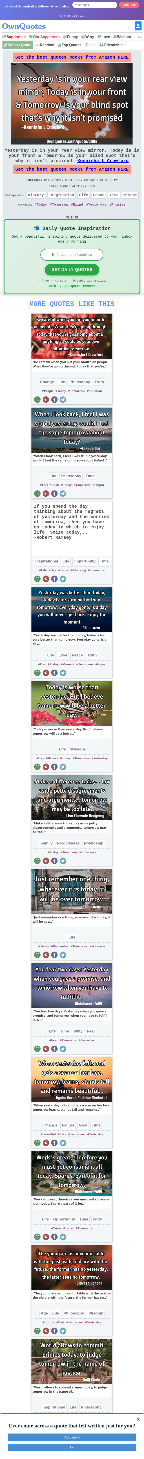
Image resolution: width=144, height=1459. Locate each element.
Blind (78, 215)
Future (49, 1338)
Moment (68, 680)
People (48, 406)
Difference (88, 868)
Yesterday (97, 215)
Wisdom (124, 37)
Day (53, 586)
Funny (72, 37)
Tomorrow (60, 215)
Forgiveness (68, 859)
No (72, 1447)
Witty (89, 37)
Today (42, 215)
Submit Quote (19, 45)
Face (63, 1150)
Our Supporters (46, 37)
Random (47, 45)
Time (114, 204)
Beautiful (49, 1150)
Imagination (61, 204)
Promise (118, 215)
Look (55, 500)
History (36, 204)
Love (106, 37)
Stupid (99, 500)
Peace (98, 204)
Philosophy (79, 398)
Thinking (79, 586)
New (92, 45)
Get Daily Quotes (72, 282)
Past (61, 1338)
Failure (68, 1141)
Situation (95, 406)
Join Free (129, 5)
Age (44, 1329)
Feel (45, 500)
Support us (16, 37)
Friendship (113, 45)
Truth (99, 398)
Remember (61, 962)
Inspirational (46, 577)
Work (57, 1244)
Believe (53, 774)
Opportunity (84, 577)
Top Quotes (72, 45)
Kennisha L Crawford (102, 166)
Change (47, 398)
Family (46, 859)
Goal (83, 1141)
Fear (91, 1047)
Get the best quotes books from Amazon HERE (71, 58)
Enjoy (101, 680)
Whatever (98, 962)
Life (83, 204)
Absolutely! (72, 1437)
